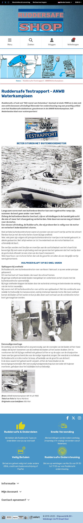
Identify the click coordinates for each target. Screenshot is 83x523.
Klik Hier (27, 401)
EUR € (78, 2)
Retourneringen (40, 2)
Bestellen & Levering (21, 2)
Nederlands (65, 2)
